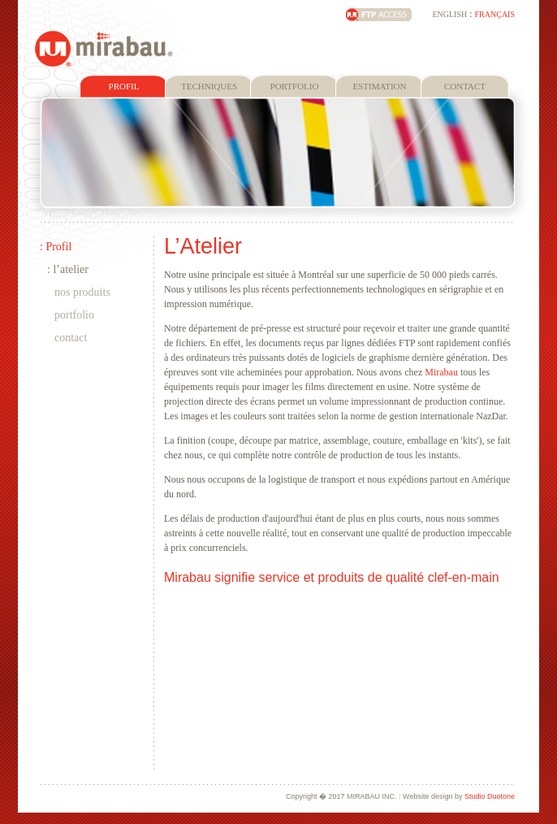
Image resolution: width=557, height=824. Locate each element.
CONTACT (465, 86)
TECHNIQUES (209, 86)
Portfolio (74, 315)
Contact (70, 338)
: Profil (55, 247)
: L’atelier (68, 269)
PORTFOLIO (294, 86)
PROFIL (124, 86)
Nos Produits (82, 292)
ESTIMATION (380, 86)
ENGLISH (449, 14)
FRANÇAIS (495, 14)
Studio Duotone (489, 796)
